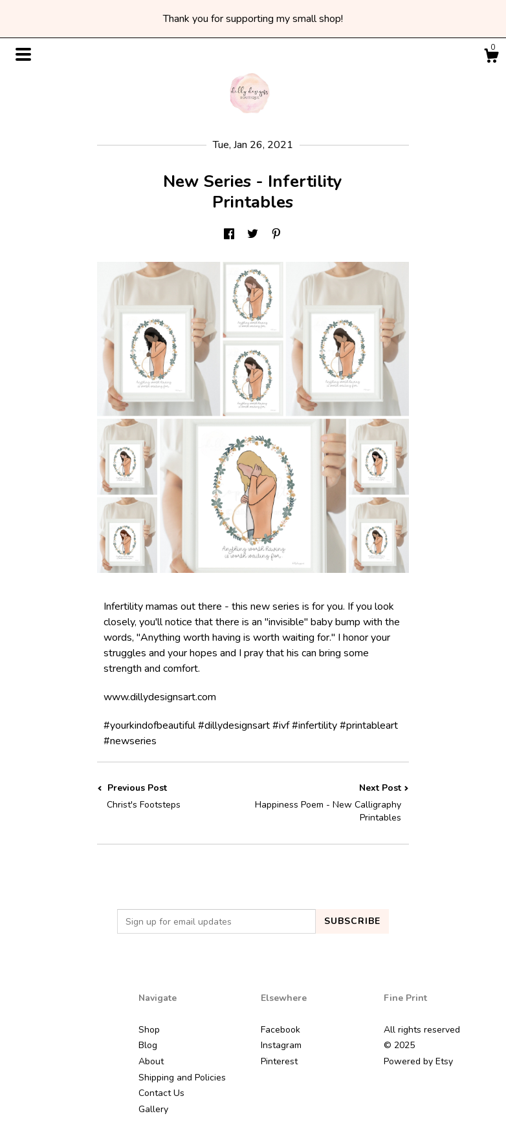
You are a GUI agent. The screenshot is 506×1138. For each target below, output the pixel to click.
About (151, 1061)
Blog (147, 1045)
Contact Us (161, 1093)
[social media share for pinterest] (276, 234)
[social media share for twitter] (252, 234)
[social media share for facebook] (229, 234)
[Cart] (491, 58)
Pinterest (279, 1061)
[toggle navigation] (23, 54)
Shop (149, 1030)
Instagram (281, 1045)
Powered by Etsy (418, 1061)
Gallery (153, 1109)
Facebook (280, 1030)
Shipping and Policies (182, 1077)
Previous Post (175, 796)
